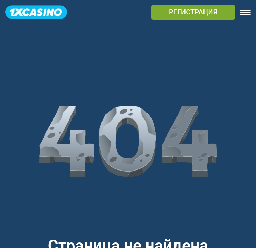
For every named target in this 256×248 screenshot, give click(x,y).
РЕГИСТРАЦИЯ (193, 12)
